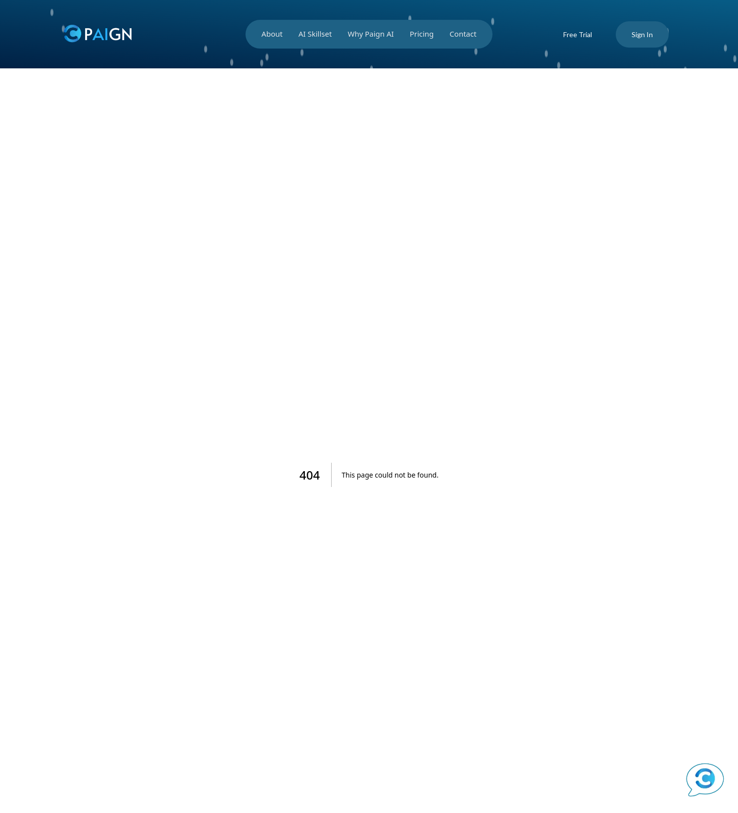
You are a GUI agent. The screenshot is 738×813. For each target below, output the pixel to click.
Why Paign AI (370, 34)
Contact (462, 34)
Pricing (422, 34)
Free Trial (577, 34)
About (272, 34)
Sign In (642, 34)
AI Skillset (315, 34)
